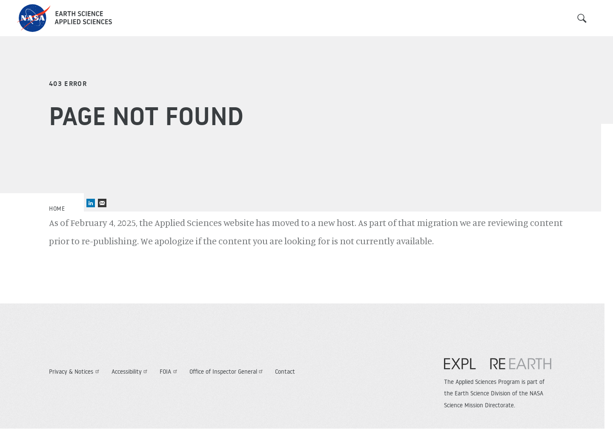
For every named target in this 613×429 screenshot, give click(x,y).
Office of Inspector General (227, 371)
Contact (285, 371)
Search (582, 18)
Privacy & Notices (75, 371)
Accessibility (131, 371)
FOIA (169, 371)
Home (57, 208)
